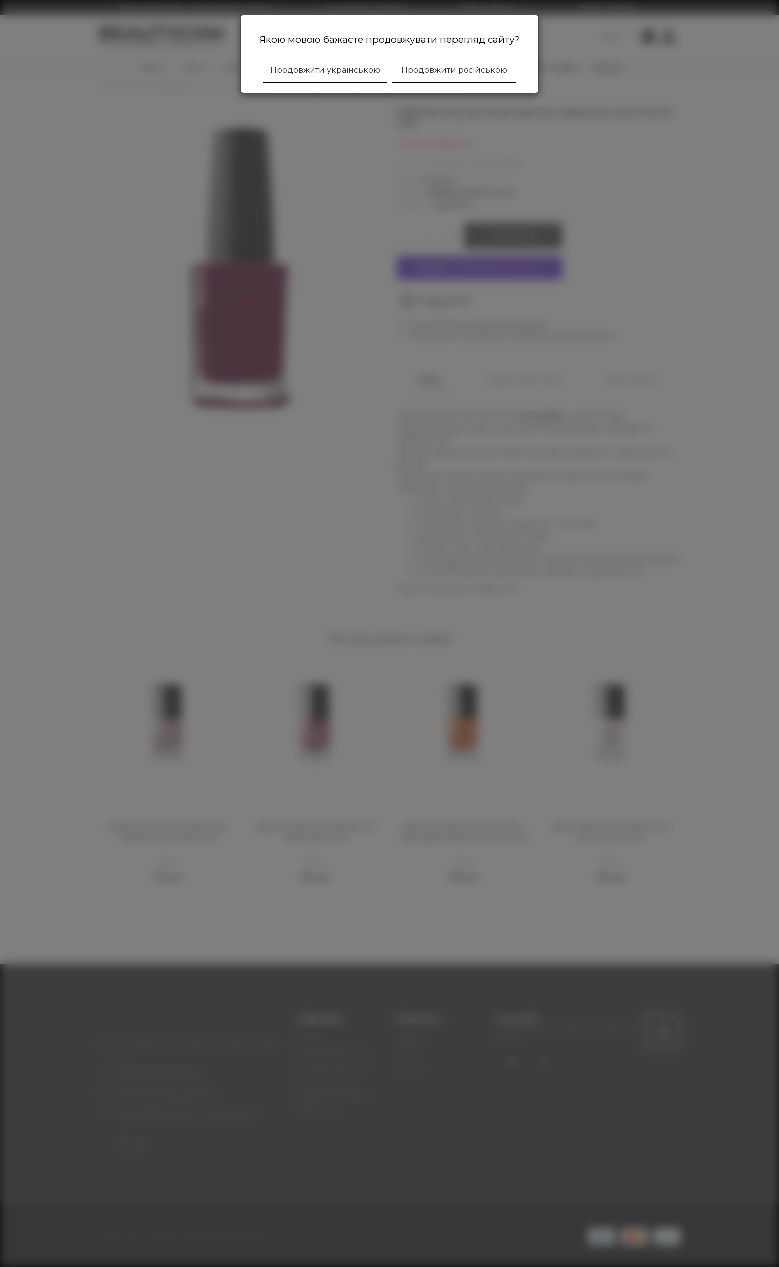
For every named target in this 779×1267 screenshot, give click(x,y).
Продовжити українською (325, 70)
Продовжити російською (454, 70)
